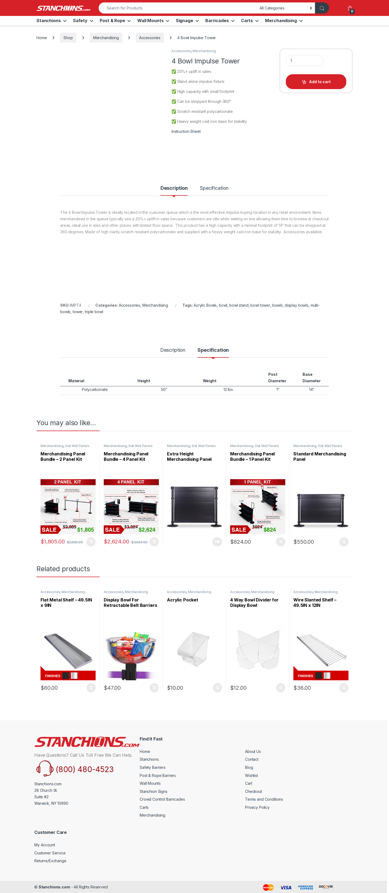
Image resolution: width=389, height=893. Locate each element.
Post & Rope (112, 20)
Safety (80, 20)
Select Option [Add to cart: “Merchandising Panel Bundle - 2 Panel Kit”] (91, 541)
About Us (253, 751)
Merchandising (281, 20)
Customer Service (50, 853)
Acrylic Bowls (205, 305)
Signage (184, 20)
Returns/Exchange (50, 860)
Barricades (217, 20)
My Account (44, 845)
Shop (68, 37)
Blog (249, 767)
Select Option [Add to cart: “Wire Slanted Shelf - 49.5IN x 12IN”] (343, 687)
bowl (223, 305)
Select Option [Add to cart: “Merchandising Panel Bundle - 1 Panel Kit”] (280, 541)
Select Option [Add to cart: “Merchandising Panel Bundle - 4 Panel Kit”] (154, 541)
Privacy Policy (257, 807)
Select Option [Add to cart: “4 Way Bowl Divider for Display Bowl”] (280, 687)
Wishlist (251, 775)
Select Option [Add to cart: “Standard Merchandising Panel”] (343, 541)
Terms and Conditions (264, 799)
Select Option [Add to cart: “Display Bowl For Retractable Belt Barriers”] (154, 687)
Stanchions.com (54, 887)
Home (41, 37)
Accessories (149, 37)
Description (174, 188)
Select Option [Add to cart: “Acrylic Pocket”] (217, 687)
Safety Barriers (153, 767)
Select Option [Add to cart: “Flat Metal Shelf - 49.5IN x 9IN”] (91, 687)
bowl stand (239, 305)
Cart (248, 783)
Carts (247, 20)
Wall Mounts (150, 20)
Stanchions (48, 20)
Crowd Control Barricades (162, 799)
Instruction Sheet (186, 131)
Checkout (253, 791)
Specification (214, 188)
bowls (277, 305)
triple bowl (94, 311)
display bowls (296, 305)
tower (78, 311)
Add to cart (320, 81)
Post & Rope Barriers (158, 775)
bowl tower (260, 305)
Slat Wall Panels (77, 446)
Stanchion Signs (153, 791)
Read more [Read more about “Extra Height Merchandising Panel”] (217, 541)
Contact (252, 759)
